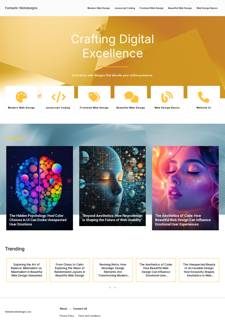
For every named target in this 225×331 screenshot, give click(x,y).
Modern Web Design (99, 8)
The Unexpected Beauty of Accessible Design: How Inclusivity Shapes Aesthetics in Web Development (199, 276)
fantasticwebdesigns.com (18, 316)
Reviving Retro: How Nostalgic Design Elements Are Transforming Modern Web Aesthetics (112, 276)
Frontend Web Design (151, 8)
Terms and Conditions (89, 320)
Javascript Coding (125, 8)
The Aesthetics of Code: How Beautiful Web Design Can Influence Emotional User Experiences (183, 224)
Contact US (80, 312)
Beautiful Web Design (180, 8)
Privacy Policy (67, 320)
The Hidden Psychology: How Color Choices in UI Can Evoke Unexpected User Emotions (37, 224)
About (64, 312)
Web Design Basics (207, 8)
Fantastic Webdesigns (21, 8)
